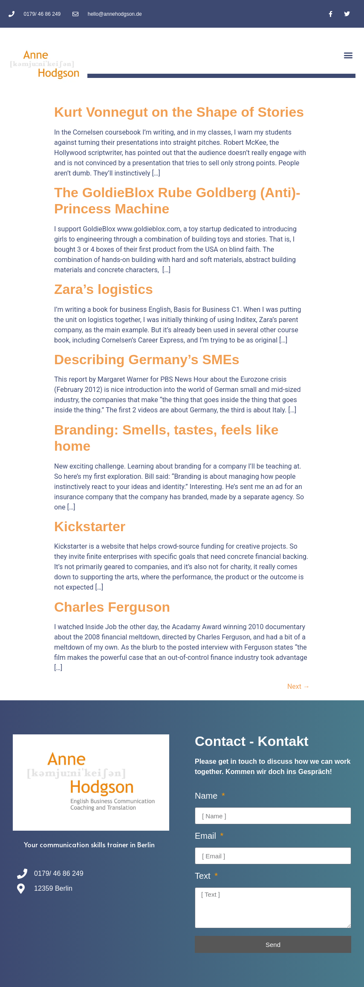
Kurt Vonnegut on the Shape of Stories (179, 112)
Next (298, 686)
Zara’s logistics (103, 289)
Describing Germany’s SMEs (147, 359)
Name (207, 795)
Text (204, 876)
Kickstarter (89, 526)
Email (207, 836)
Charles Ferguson (112, 607)
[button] (348, 55)
